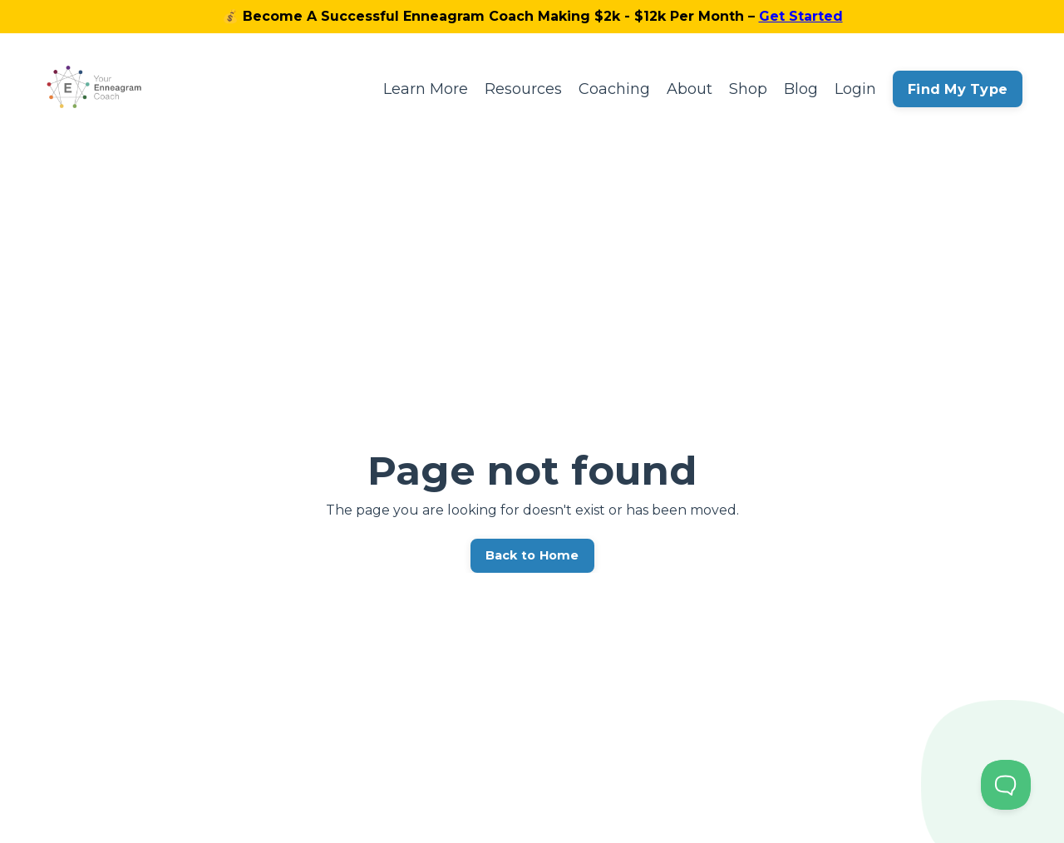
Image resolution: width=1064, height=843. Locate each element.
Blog (801, 89)
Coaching (614, 89)
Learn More (425, 89)
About (689, 89)
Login (855, 89)
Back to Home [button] (532, 555)
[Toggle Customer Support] (1006, 785)
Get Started (801, 16)
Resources (523, 89)
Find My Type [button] (957, 89)
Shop (748, 89)
